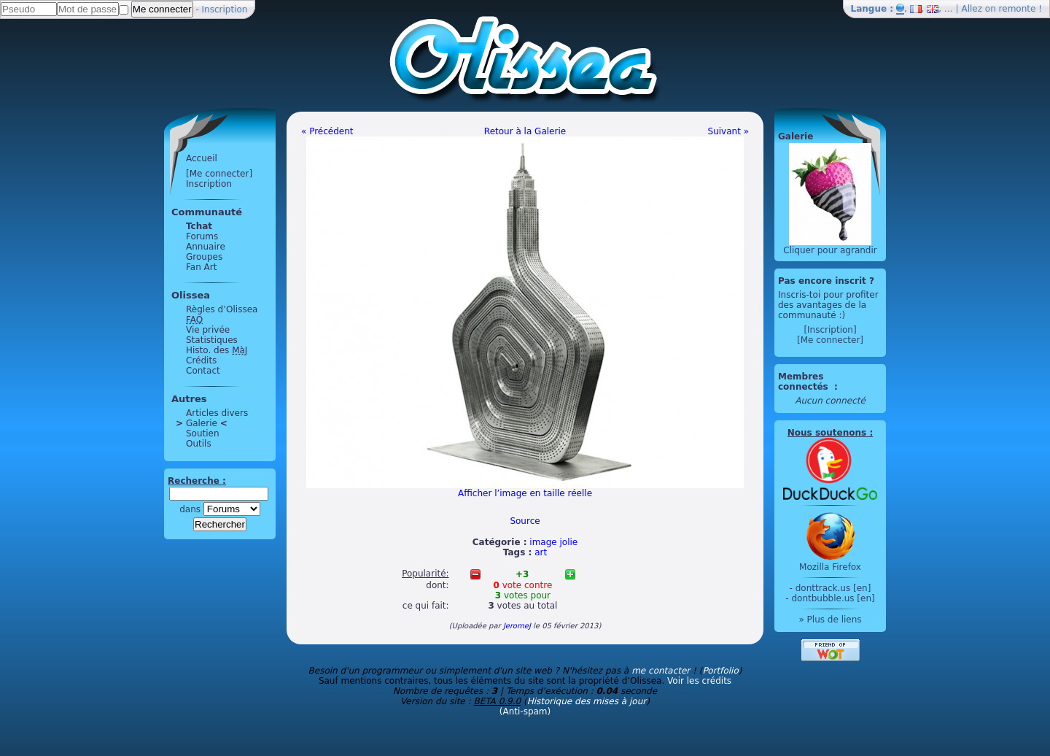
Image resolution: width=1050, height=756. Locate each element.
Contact (203, 371)
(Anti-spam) (525, 711)
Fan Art (201, 267)
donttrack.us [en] (833, 588)
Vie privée (208, 330)
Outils (198, 444)
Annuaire (205, 247)
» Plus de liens (829, 619)
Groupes (204, 257)
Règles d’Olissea (221, 309)
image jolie (553, 542)
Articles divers (217, 413)
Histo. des (216, 350)
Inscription (225, 9)
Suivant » (728, 131)
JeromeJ (517, 626)
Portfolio (720, 671)
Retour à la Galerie (525, 131)
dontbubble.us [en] (832, 598)
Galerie (202, 423)
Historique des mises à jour (587, 701)
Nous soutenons (827, 433)
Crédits (201, 360)
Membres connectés (804, 381)
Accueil (201, 158)
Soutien (202, 433)
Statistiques (212, 340)
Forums (202, 236)
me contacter (660, 671)
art (540, 552)
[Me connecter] (219, 174)
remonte (1017, 9)
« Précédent (327, 131)
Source (525, 521)
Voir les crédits (699, 681)
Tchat (199, 226)
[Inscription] (830, 330)
